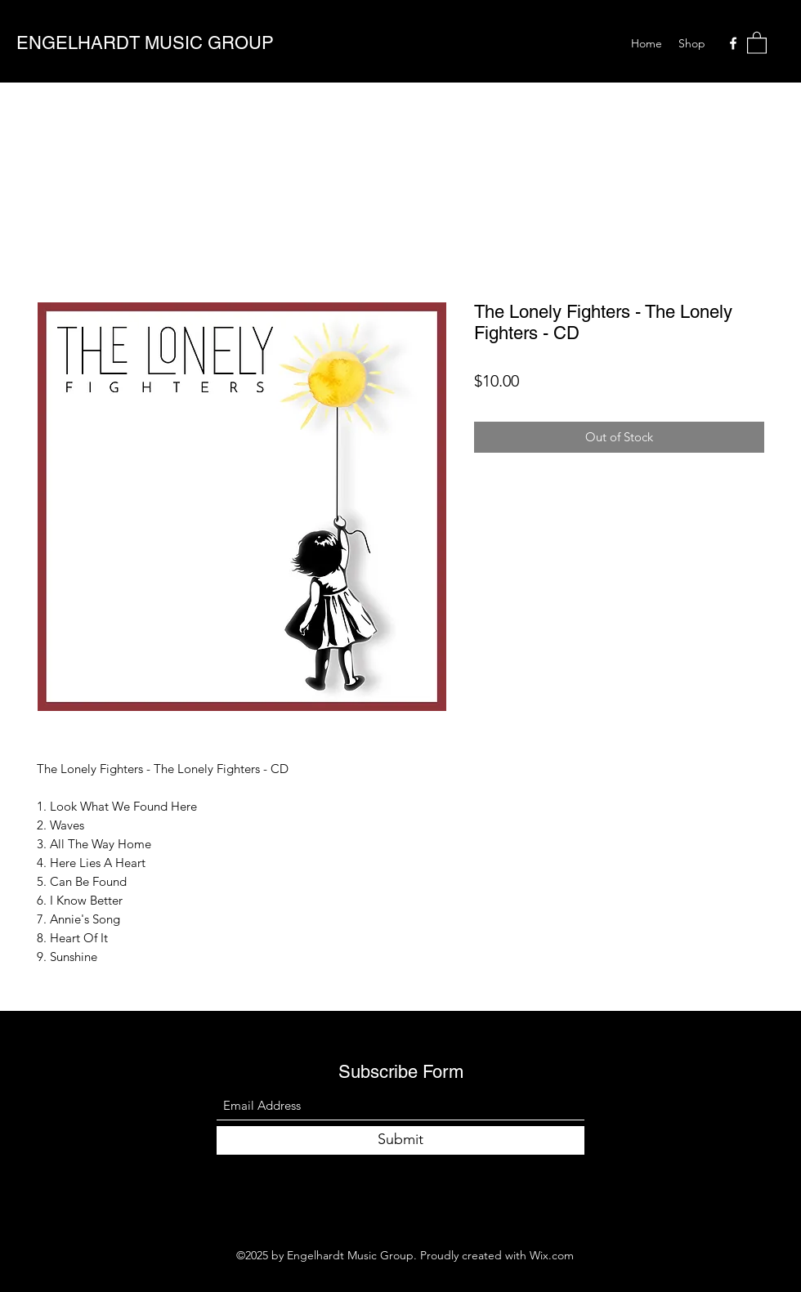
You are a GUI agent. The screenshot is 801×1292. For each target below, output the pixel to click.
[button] (757, 42)
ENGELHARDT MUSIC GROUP (145, 43)
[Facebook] (733, 43)
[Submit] (400, 1140)
